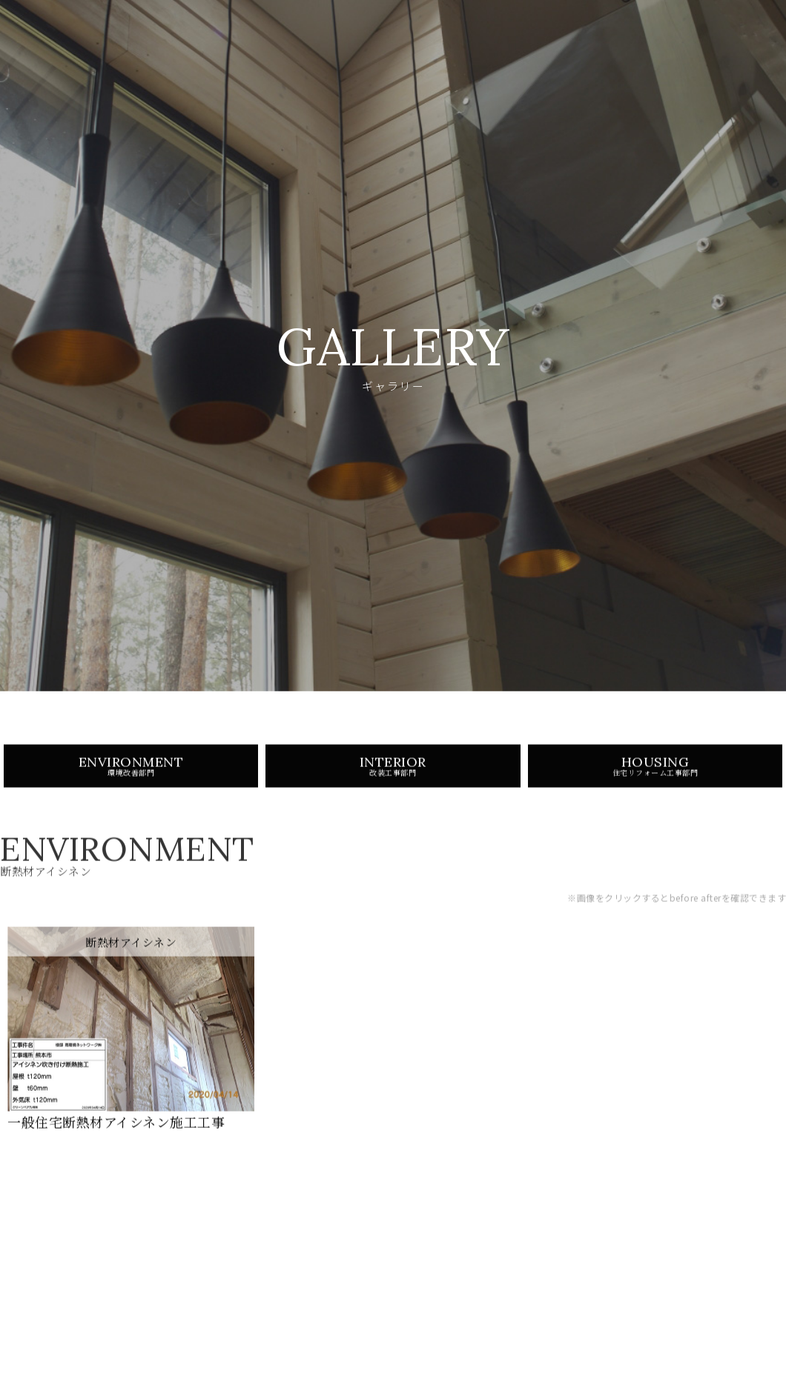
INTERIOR (392, 774)
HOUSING (655, 774)
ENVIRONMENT (131, 774)
